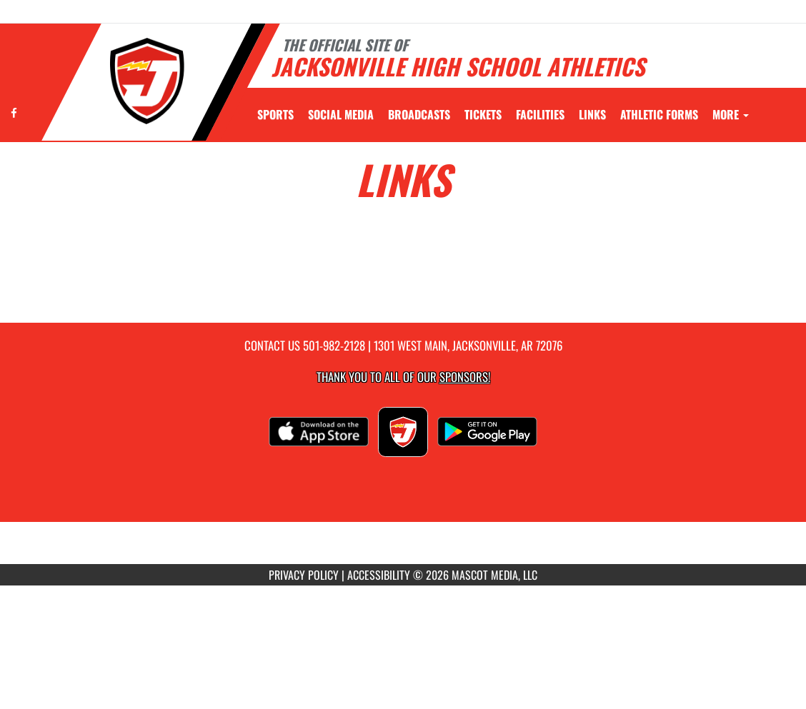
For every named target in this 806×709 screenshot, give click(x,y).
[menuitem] (341, 114)
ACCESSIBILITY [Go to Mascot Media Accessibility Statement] (378, 574)
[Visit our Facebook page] (14, 112)
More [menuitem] (730, 114)
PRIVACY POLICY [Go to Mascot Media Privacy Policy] (304, 574)
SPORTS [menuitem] (275, 114)
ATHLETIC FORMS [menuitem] (659, 114)
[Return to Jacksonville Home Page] (147, 81)
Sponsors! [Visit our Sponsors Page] (464, 377)
